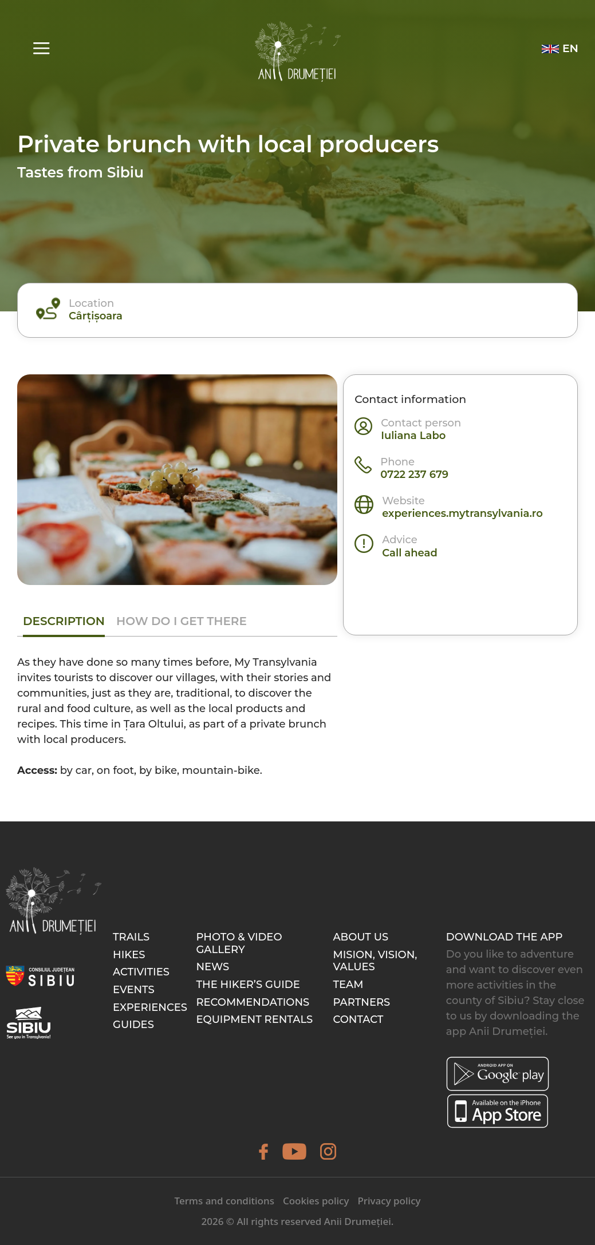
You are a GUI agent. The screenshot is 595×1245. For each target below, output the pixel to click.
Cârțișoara (96, 316)
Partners (361, 1002)
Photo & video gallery (239, 943)
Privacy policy (388, 1200)
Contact (358, 1019)
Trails (131, 937)
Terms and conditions (224, 1200)
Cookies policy (316, 1200)
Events (134, 989)
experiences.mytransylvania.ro (462, 513)
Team (348, 984)
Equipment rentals (254, 1019)
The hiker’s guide (248, 984)
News (212, 967)
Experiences (150, 1007)
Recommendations (252, 1002)
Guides (133, 1024)
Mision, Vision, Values (375, 961)
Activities (141, 972)
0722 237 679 (414, 474)
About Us (360, 937)
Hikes (129, 954)
